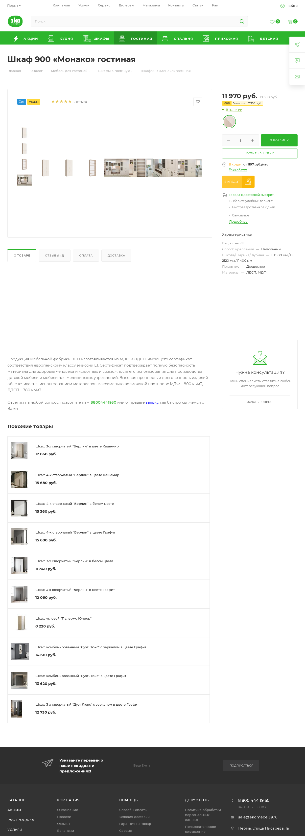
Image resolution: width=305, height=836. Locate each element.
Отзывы (63, 824)
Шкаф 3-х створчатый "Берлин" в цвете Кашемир (77, 446)
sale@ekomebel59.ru (258, 817)
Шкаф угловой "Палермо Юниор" (63, 618)
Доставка (116, 255)
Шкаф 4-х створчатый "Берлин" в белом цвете (74, 504)
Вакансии (65, 831)
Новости (64, 817)
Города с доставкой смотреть (252, 195)
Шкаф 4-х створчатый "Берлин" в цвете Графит (75, 532)
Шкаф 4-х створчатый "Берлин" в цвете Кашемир (77, 475)
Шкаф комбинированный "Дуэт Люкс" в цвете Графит (80, 676)
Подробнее (238, 169)
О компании (67, 810)
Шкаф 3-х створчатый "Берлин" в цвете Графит (75, 590)
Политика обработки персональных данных (203, 815)
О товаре (22, 255)
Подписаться (242, 765)
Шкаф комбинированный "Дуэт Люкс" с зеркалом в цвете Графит (90, 647)
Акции (14, 810)
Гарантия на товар (135, 824)
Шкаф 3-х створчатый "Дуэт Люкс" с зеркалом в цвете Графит (87, 704)
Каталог (16, 800)
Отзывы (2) (54, 255)
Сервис (125, 831)
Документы (197, 800)
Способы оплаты (133, 810)
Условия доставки (134, 817)
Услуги (15, 830)
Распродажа (20, 820)
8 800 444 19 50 (254, 801)
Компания (68, 800)
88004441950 (103, 402)
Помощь (128, 800)
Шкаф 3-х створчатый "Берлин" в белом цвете (74, 561)
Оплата (86, 255)
